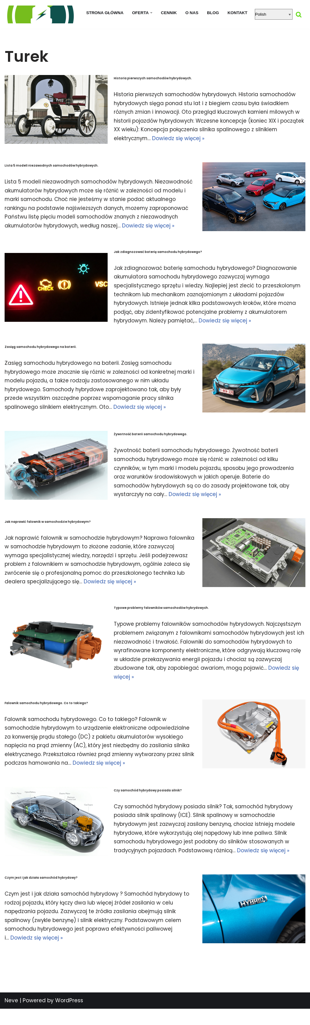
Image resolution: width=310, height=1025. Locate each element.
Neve (11, 1016)
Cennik (169, 12)
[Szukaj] (299, 14)
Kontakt (238, 12)
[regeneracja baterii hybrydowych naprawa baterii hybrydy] (40, 14)
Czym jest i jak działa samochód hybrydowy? (41, 893)
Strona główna (104, 12)
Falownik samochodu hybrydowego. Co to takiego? (46, 719)
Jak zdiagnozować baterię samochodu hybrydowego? (158, 259)
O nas (192, 12)
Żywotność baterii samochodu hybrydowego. (150, 442)
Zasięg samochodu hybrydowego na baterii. (41, 355)
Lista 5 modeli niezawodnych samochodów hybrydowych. (51, 164)
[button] (151, 13)
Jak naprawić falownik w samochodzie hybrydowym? (48, 528)
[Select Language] (274, 14)
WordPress (69, 1016)
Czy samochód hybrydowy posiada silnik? (148, 806)
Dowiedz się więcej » (204, 138)
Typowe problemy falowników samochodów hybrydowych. (161, 623)
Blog (213, 12)
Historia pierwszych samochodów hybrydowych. (153, 78)
